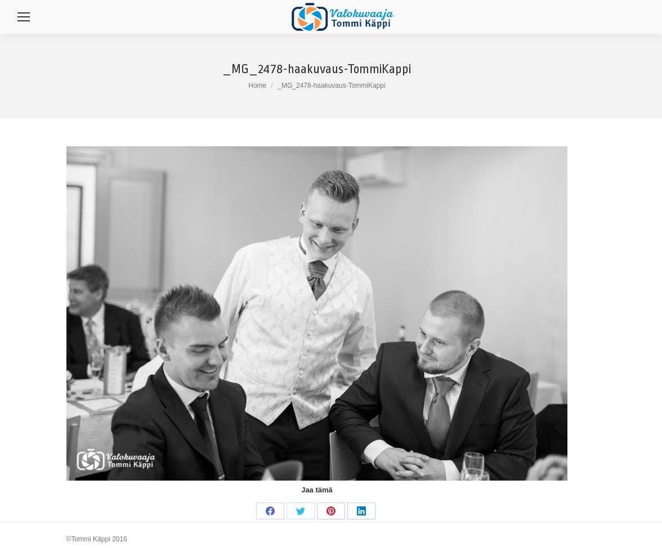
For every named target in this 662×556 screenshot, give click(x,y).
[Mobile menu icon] (23, 17)
